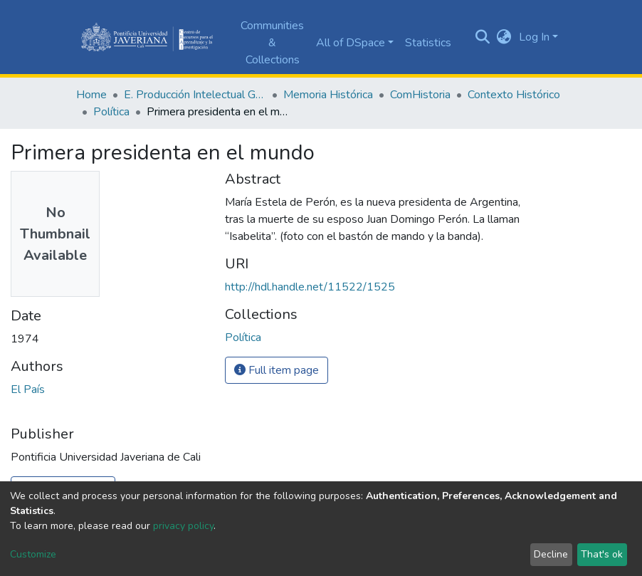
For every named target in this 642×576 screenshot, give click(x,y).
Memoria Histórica (328, 95)
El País (28, 389)
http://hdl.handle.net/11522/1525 (310, 287)
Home (91, 95)
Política (111, 112)
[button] (504, 37)
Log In (534, 37)
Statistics (428, 43)
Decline (551, 554)
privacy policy (183, 526)
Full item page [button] (276, 370)
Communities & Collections (272, 43)
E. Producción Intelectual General (195, 95)
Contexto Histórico (514, 95)
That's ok (602, 554)
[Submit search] (483, 37)
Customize (33, 554)
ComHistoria (420, 95)
